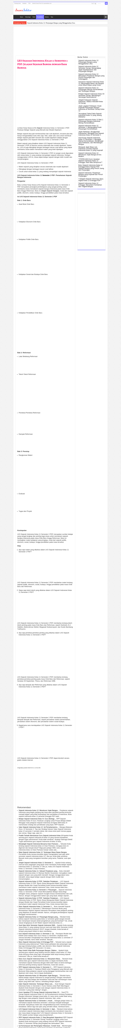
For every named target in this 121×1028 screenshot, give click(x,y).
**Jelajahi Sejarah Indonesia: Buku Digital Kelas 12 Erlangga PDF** (90, 179)
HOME (16, 17)
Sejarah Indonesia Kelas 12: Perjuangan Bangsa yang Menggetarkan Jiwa (51, 23)
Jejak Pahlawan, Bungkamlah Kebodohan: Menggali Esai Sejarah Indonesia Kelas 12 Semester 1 (91, 133)
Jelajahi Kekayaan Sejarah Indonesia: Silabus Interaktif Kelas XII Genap (90, 101)
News (21, 17)
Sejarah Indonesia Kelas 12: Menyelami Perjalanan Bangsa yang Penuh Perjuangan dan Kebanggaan (91, 76)
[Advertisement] (60, 42)
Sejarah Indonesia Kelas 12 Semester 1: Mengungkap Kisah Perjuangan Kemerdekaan (90, 127)
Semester (46, 175)
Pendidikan (40, 17)
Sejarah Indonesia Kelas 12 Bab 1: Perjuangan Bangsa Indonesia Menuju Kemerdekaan (90, 121)
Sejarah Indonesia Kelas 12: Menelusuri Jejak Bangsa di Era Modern (89, 154)
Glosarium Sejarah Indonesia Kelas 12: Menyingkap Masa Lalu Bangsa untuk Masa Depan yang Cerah (91, 83)
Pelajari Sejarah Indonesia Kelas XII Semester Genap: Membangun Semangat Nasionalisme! (91, 95)
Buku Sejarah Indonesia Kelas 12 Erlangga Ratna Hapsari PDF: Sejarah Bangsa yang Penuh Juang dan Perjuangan (91, 167)
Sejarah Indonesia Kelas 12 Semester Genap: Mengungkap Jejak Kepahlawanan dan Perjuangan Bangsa (89, 69)
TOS (29, 3)
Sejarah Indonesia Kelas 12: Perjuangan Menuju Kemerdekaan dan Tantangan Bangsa (90, 89)
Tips (52, 17)
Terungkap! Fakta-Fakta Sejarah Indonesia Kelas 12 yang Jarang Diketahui (90, 115)
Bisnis (47, 17)
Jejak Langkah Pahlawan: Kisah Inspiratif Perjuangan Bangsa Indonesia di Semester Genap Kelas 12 (91, 108)
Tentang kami (17, 3)
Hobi (33, 17)
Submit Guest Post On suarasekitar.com (41, 3)
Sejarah (39, 128)
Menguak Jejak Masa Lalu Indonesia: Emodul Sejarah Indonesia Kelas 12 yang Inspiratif (90, 148)
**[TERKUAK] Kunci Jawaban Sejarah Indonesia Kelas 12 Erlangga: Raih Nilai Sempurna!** (90, 160)
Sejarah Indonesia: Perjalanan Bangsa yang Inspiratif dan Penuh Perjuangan (90, 174)
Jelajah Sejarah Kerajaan (50, 191)
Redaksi (24, 3)
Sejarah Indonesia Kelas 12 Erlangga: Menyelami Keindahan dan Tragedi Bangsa (90, 184)
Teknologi (27, 17)
